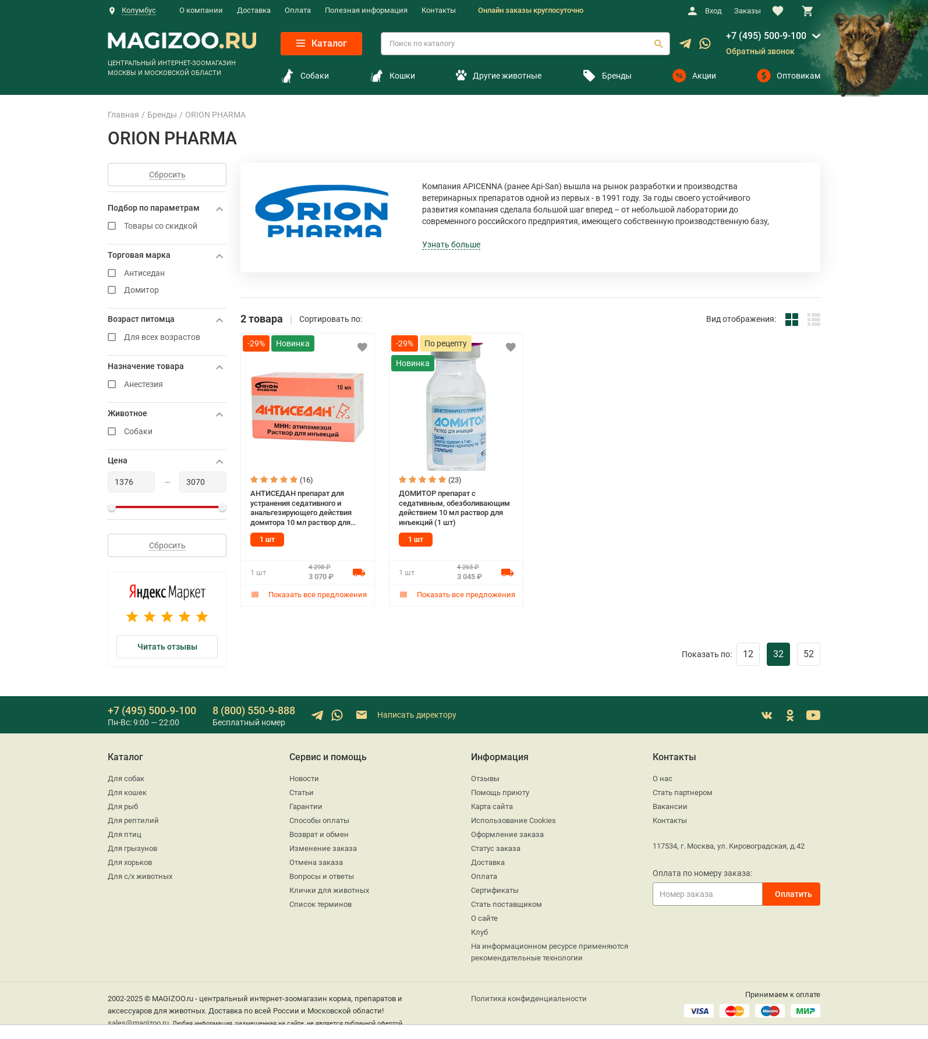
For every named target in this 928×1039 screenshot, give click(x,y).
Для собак (126, 778)
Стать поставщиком (506, 904)
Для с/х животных (140, 876)
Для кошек (127, 792)
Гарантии (306, 806)
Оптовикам (788, 76)
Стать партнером (683, 792)
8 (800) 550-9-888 (253, 710)
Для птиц (124, 834)
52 (808, 653)
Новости (304, 778)
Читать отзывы (167, 646)
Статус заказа (495, 848)
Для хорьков (130, 862)
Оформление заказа (507, 834)
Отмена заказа (316, 862)
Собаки (305, 76)
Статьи (301, 792)
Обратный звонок (760, 51)
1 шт (267, 540)
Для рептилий (133, 820)
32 (778, 653)
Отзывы (485, 778)
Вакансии (670, 806)
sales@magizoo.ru (138, 1023)
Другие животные (498, 76)
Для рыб (123, 806)
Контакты (439, 10)
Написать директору (405, 715)
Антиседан (167, 273)
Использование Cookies (513, 820)
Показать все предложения (308, 594)
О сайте (484, 918)
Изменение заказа (323, 848)
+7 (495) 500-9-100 (766, 35)
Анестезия (167, 384)
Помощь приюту (500, 792)
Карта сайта (492, 806)
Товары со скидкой (167, 226)
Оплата (298, 10)
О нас (662, 778)
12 (748, 653)
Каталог (321, 43)
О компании (201, 10)
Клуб (479, 932)
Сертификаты (495, 890)
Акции (694, 76)
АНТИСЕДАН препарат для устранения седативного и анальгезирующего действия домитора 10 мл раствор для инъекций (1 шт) (301, 508)
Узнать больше (451, 244)
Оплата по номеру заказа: (702, 873)
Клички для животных (329, 890)
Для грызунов (132, 848)
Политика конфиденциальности (529, 998)
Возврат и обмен (319, 834)
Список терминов (320, 904)
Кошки (392, 76)
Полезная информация (366, 10)
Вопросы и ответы (321, 876)
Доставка (254, 10)
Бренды (607, 76)
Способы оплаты (319, 820)
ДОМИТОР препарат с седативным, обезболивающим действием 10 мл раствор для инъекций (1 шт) (454, 508)
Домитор (167, 290)
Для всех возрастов (167, 337)
